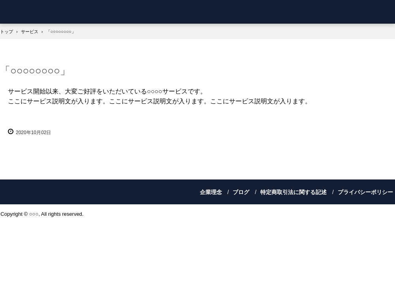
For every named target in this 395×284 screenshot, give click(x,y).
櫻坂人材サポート (45, 12)
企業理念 (211, 192)
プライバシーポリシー (365, 192)
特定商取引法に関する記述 (293, 192)
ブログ (241, 192)
